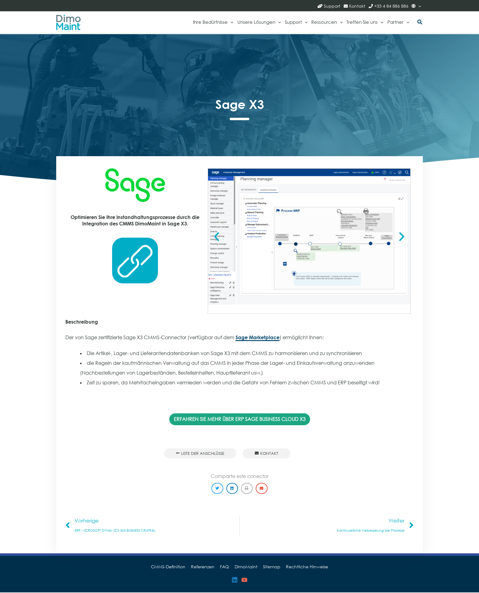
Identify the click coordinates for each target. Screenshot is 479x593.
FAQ (225, 567)
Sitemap (270, 567)
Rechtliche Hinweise (304, 567)
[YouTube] (244, 581)
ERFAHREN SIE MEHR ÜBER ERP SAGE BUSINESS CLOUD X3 (239, 419)
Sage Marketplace (258, 338)
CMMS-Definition (171, 567)
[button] (420, 22)
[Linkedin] (235, 581)
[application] (418, 5)
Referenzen (205, 567)
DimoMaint (245, 567)
